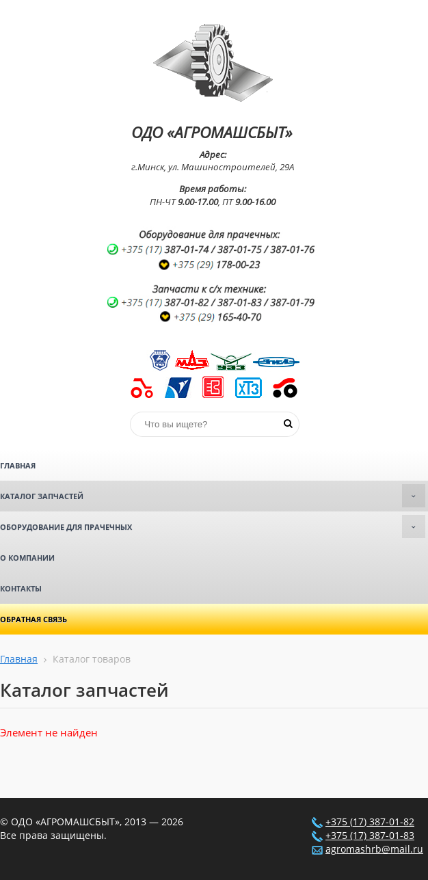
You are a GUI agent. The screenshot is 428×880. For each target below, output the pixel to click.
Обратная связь (33, 619)
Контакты (21, 588)
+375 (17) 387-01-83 (369, 835)
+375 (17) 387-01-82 (369, 822)
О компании (27, 557)
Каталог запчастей (212, 495)
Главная (18, 465)
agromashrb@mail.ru (374, 849)
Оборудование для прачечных (212, 526)
